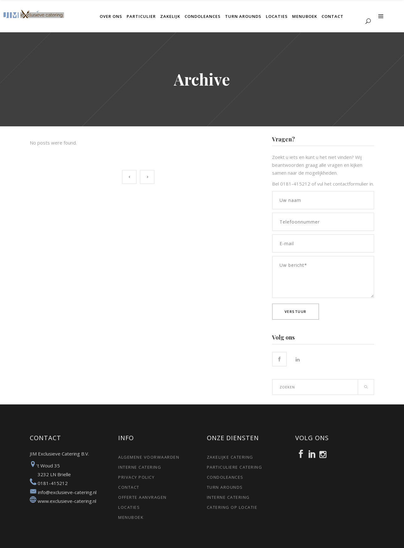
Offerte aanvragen (142, 497)
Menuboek (131, 517)
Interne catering (139, 467)
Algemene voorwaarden (148, 457)
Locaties (129, 507)
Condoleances (225, 477)
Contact (128, 487)
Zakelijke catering (230, 457)
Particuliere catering (234, 467)
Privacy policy (136, 477)
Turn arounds (225, 487)
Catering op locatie (232, 507)
